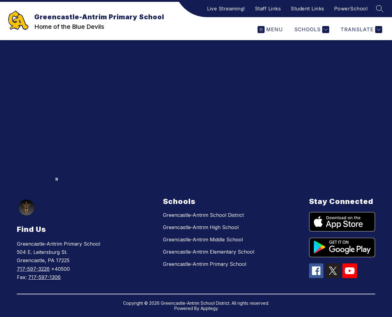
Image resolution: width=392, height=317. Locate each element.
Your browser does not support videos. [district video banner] (196, 112)
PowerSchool (351, 9)
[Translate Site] (360, 29)
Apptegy (209, 308)
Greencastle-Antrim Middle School (203, 239)
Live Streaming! (226, 9)
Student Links (307, 9)
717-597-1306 (44, 277)
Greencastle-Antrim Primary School (204, 264)
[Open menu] (270, 29)
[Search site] (379, 8)
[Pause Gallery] (57, 179)
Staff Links (268, 9)
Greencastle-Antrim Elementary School (208, 252)
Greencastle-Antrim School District (203, 215)
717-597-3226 (33, 269)
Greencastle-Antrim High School (201, 227)
